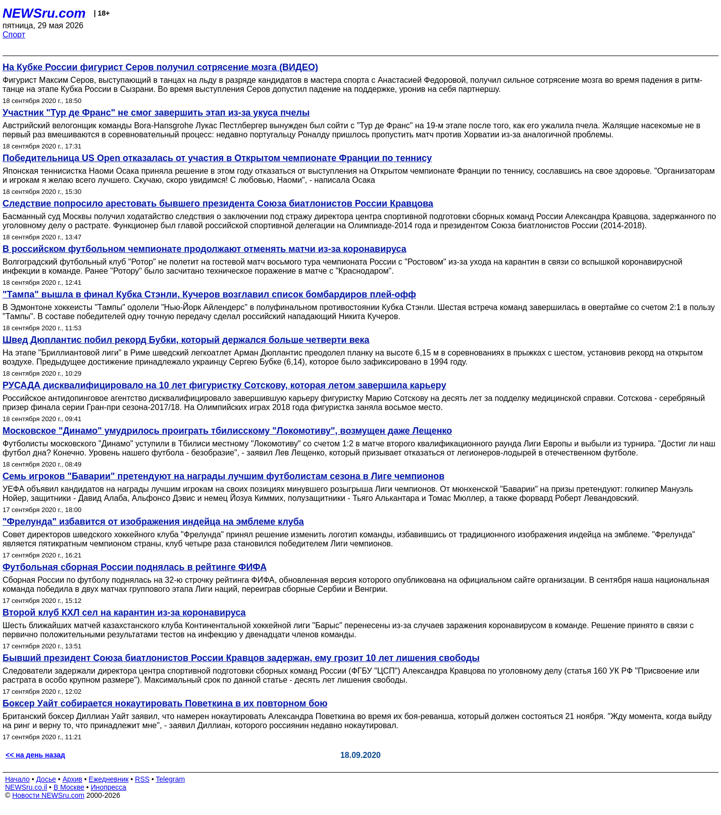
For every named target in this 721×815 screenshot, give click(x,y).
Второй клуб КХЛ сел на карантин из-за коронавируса (124, 612)
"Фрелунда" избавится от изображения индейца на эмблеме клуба (153, 522)
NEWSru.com (44, 13)
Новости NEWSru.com (48, 795)
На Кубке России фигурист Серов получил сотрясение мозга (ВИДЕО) (160, 67)
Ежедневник (109, 779)
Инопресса (109, 787)
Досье (46, 779)
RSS (142, 779)
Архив (72, 779)
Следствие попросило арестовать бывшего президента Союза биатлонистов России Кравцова (218, 203)
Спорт (14, 34)
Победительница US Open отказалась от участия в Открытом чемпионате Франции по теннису (217, 158)
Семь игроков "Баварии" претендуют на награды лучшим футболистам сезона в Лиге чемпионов (223, 476)
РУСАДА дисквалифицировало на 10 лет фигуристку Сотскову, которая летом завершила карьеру (224, 385)
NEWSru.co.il (26, 787)
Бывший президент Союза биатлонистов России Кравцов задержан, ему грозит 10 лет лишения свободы (241, 658)
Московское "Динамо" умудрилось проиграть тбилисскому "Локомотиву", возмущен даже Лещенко (227, 431)
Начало (17, 779)
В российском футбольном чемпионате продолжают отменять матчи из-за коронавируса (204, 249)
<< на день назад (35, 755)
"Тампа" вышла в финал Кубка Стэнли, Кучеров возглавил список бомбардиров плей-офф (209, 294)
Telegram (170, 779)
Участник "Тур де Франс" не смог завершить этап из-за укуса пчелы (156, 113)
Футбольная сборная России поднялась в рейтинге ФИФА (135, 567)
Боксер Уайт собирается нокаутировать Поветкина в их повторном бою (165, 703)
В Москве (69, 787)
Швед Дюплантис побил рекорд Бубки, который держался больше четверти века (186, 340)
